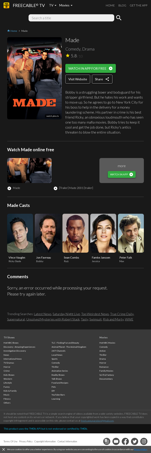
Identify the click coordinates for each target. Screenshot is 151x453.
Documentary (106, 378)
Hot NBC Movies (107, 342)
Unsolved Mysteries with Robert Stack (53, 319)
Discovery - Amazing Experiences (19, 347)
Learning (56, 398)
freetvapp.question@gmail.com (97, 420)
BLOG (122, 5)
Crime (7, 370)
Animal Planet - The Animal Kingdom (69, 347)
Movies (103, 337)
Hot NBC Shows (11, 342)
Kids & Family (10, 390)
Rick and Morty (113, 319)
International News (13, 358)
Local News (57, 355)
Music (6, 394)
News (6, 355)
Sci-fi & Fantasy (106, 375)
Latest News (42, 314)
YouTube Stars (58, 394)
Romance (104, 367)
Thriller (55, 367)
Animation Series (60, 370)
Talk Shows (57, 378)
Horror (7, 367)
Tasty (84, 319)
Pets (54, 387)
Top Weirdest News (95, 314)
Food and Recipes (60, 382)
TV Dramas (9, 362)
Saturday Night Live (66, 314)
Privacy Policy (140, 449)
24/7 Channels (59, 350)
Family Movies (106, 370)
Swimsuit (95, 319)
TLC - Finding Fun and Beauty (65, 342)
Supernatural (16, 319)
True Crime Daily (122, 314)
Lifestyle (8, 382)
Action (102, 350)
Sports (55, 358)
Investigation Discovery (15, 350)
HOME (110, 5)
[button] (140, 238)
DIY (53, 390)
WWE (129, 319)
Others (7, 402)
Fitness (7, 398)
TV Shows (9, 337)
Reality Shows (58, 375)
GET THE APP (138, 5)
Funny (7, 387)
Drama (102, 358)
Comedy (56, 362)
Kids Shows (9, 375)
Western (8, 378)
